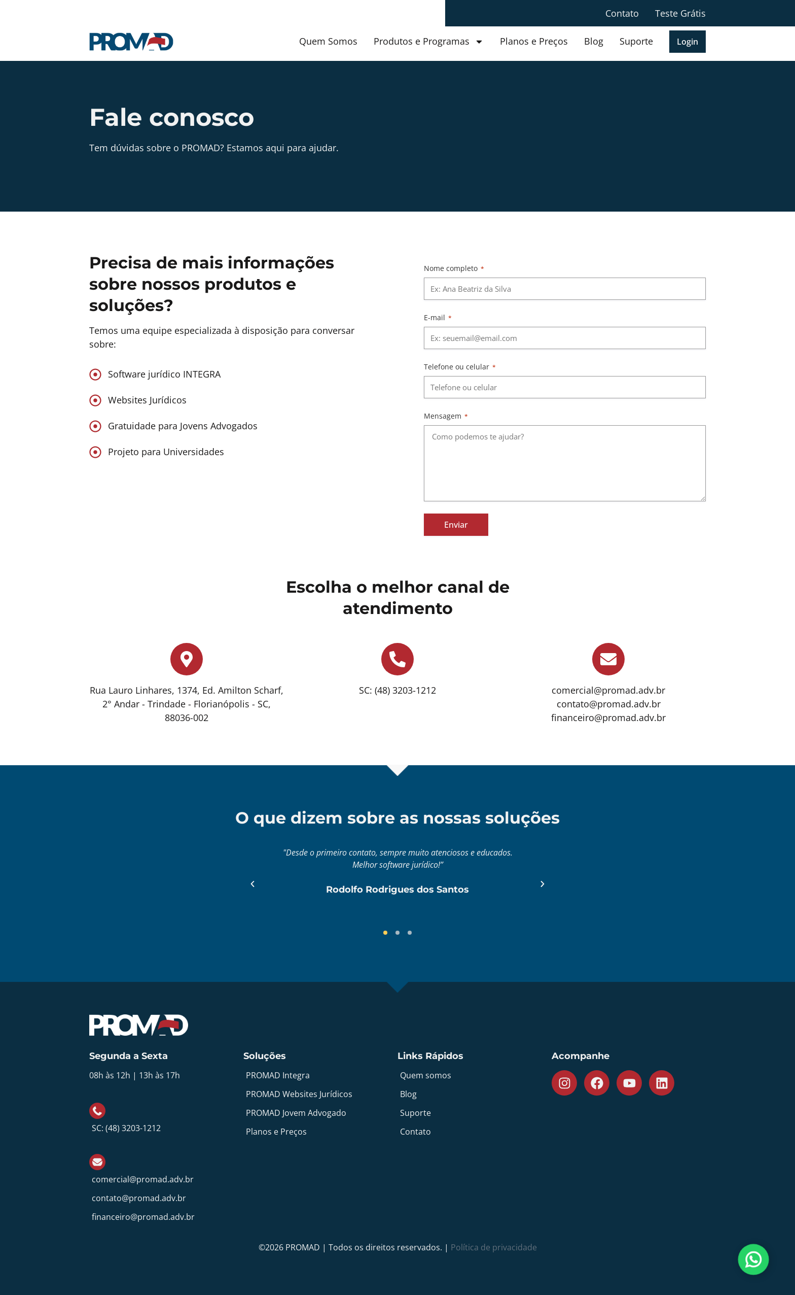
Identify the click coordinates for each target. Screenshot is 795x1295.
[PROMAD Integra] (320, 1075)
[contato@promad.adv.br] (166, 1198)
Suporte (636, 41)
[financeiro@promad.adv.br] (166, 1217)
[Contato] (474, 1132)
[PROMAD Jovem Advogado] (320, 1113)
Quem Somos (328, 41)
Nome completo (454, 268)
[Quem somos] (474, 1075)
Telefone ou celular (460, 366)
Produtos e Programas (429, 41)
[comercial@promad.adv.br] (166, 1169)
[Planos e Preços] (320, 1132)
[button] (687, 41)
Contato (622, 13)
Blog (593, 41)
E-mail (438, 317)
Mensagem (446, 416)
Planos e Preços (534, 41)
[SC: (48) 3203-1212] (166, 1118)
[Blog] (474, 1094)
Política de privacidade (494, 1247)
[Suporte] (474, 1113)
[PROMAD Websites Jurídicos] (320, 1094)
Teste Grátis (680, 13)
